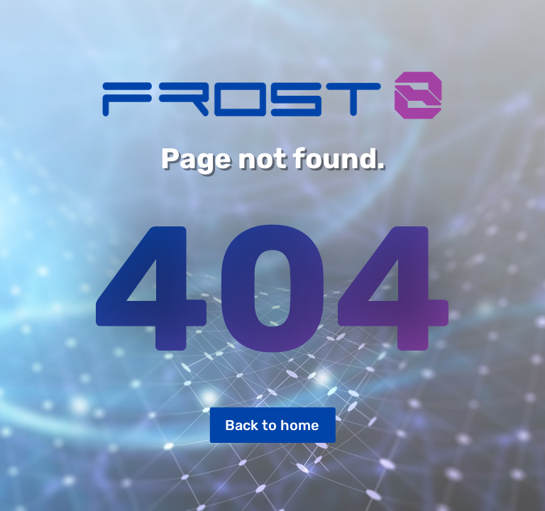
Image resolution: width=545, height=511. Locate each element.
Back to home (272, 425)
